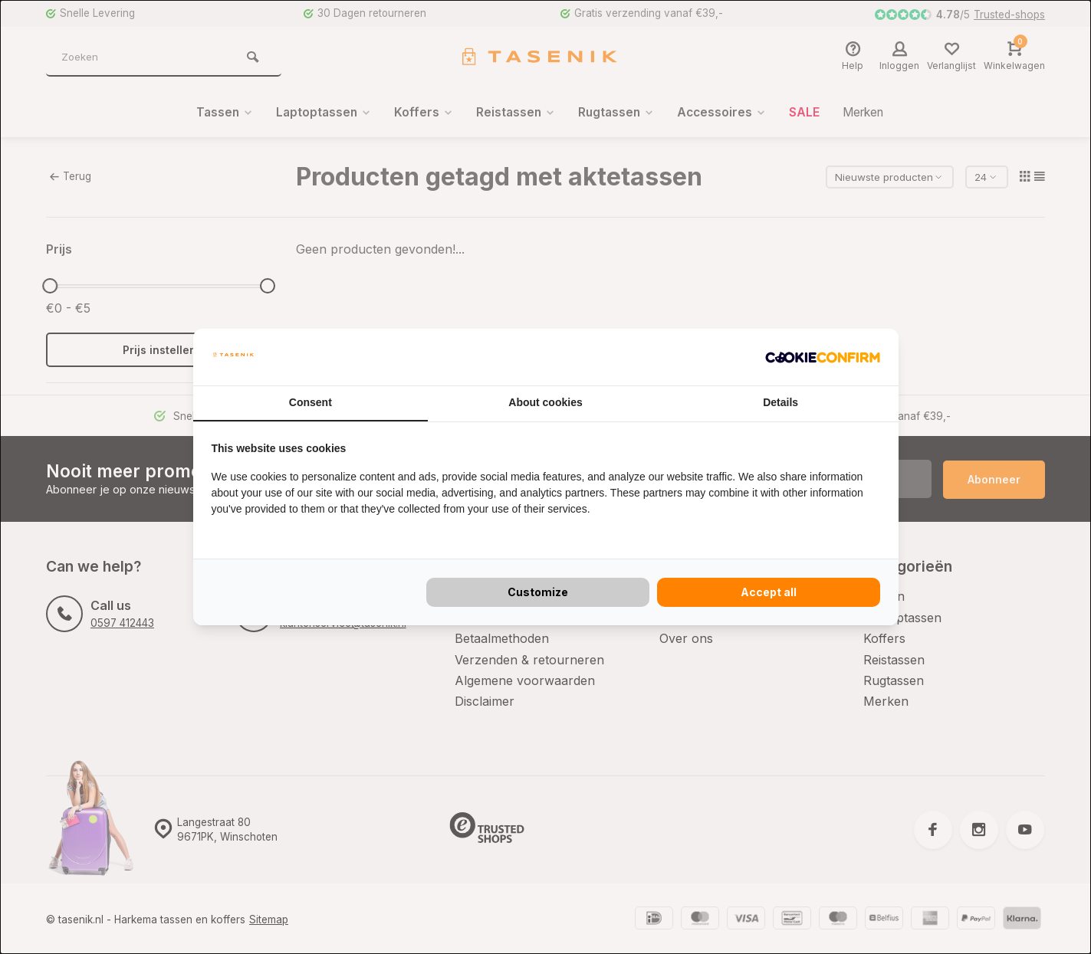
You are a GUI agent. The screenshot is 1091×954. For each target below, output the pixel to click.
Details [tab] (780, 402)
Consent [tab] (310, 402)
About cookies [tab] (545, 402)
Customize (538, 591)
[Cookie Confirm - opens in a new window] (822, 357)
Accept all (769, 591)
